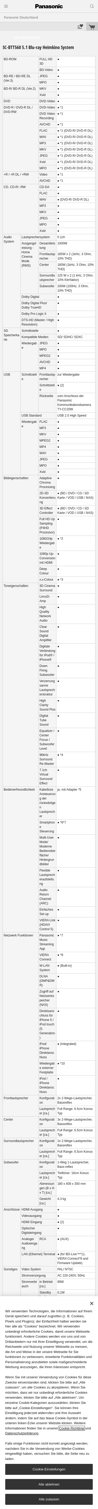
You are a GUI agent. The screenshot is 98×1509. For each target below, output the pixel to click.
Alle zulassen (49, 1499)
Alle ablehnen (48, 1484)
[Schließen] (91, 1303)
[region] (49, 1402)
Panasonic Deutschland (21, 17)
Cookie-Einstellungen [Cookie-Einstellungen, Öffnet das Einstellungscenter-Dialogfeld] (49, 1469)
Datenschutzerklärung (21, 1433)
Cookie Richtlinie (71, 1428)
